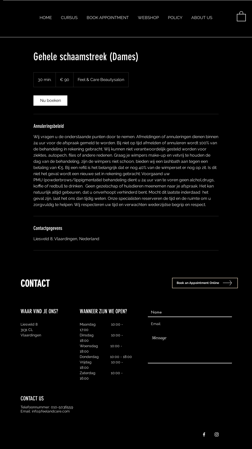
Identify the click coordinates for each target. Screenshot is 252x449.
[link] (50, 100)
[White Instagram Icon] (216, 434)
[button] (241, 16)
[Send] (219, 369)
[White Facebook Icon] (204, 434)
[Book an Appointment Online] (205, 283)
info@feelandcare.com (51, 411)
